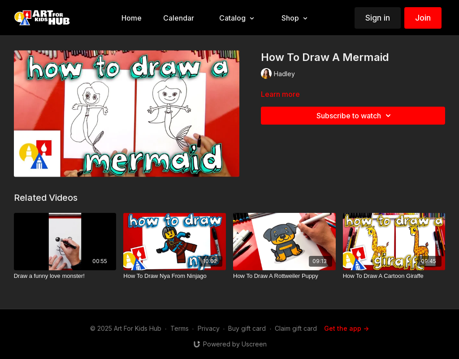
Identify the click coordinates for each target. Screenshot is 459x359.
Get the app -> (346, 328)
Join (423, 17)
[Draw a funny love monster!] (65, 276)
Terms (179, 328)
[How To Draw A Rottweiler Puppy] (284, 276)
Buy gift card (247, 328)
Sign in (377, 17)
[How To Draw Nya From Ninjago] (174, 276)
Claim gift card (296, 328)
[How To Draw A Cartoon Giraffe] (394, 276)
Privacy (209, 328)
